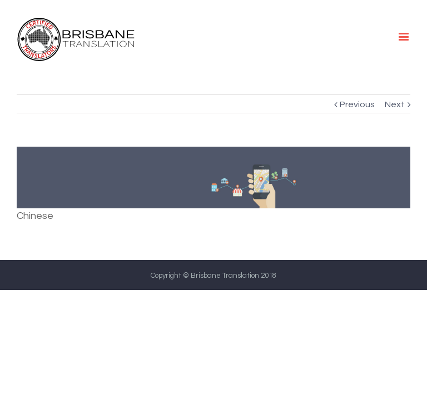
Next (395, 104)
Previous (357, 104)
